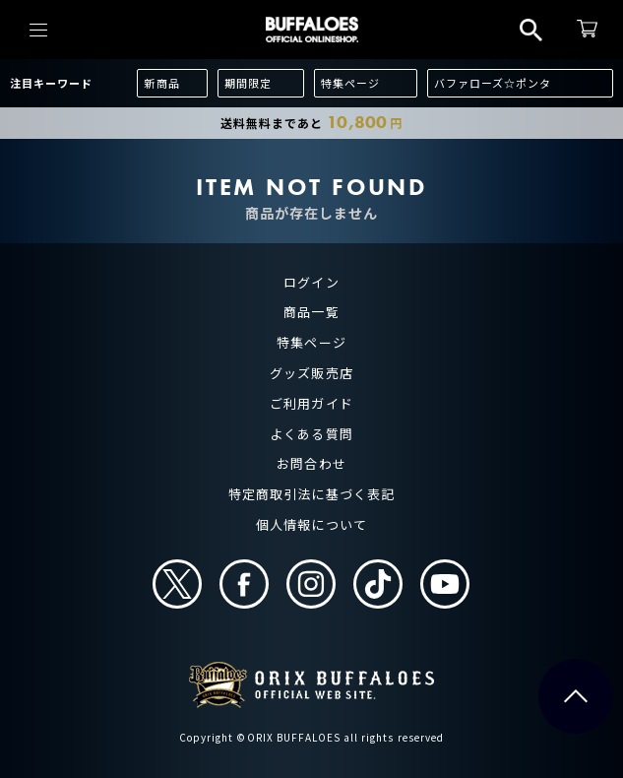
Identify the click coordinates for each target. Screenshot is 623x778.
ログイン (311, 282)
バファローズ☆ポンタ (492, 83)
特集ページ (350, 83)
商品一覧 (311, 311)
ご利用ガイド (311, 403)
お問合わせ (311, 463)
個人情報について (311, 524)
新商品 (161, 83)
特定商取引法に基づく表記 (311, 494)
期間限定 (248, 83)
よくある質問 (311, 433)
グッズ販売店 (311, 372)
